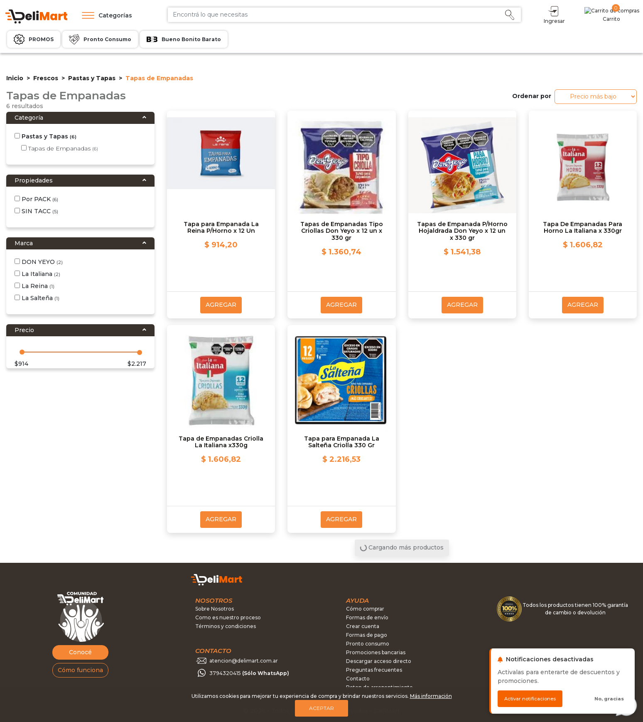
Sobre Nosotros (214, 609)
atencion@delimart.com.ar (243, 661)
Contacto (358, 678)
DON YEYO (39, 262)
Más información (431, 696)
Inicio (14, 78)
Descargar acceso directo (378, 661)
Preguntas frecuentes (374, 670)
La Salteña (37, 298)
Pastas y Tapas (91, 78)
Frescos (45, 78)
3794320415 (249, 673)
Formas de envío (367, 617)
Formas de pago (366, 635)
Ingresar (590, 14)
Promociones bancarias (375, 652)
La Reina (34, 286)
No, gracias (609, 699)
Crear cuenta (362, 626)
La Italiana (37, 274)
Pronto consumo (367, 644)
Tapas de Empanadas (59, 148)
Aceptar (321, 708)
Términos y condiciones (225, 626)
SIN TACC (36, 211)
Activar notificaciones (530, 699)
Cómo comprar (365, 609)
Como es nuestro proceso (228, 617)
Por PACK (36, 199)
